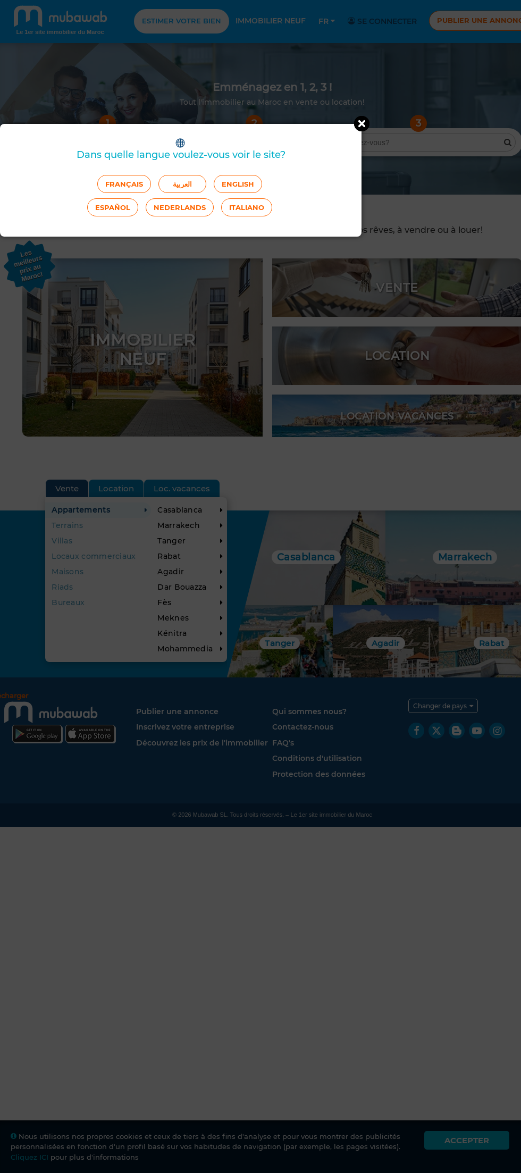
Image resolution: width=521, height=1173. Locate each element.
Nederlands (180, 207)
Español (112, 207)
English (238, 184)
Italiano (246, 207)
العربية (182, 184)
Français (124, 184)
